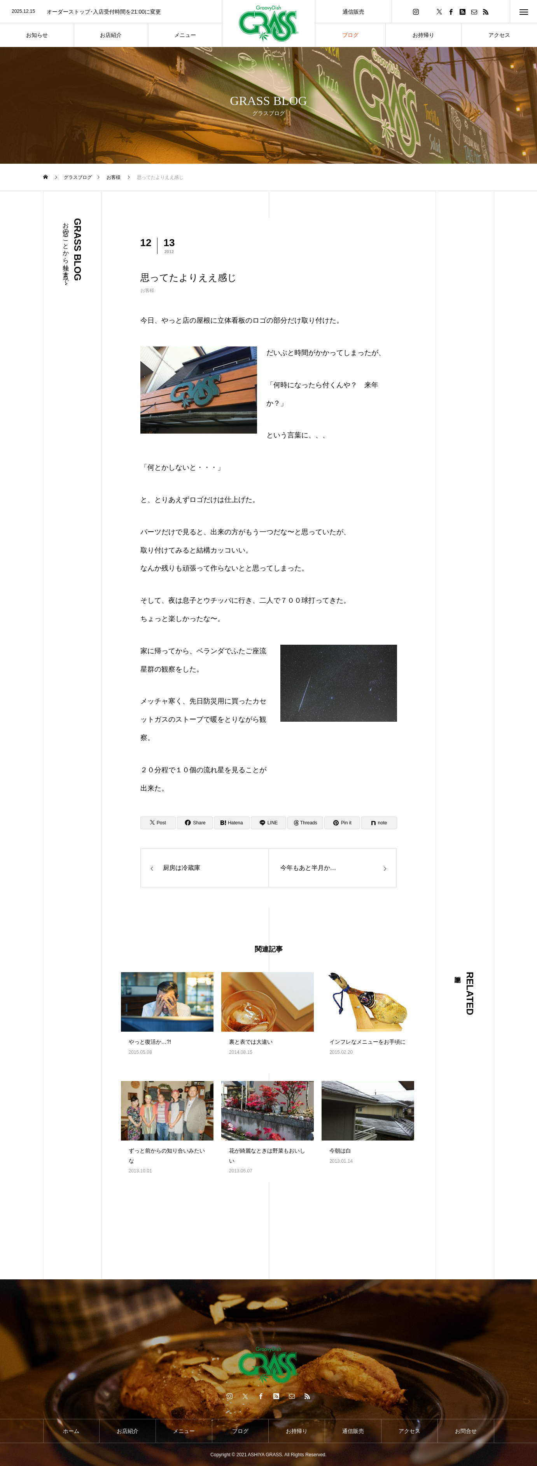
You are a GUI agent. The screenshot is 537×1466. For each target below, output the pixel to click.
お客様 (147, 290)
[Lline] (269, 823)
